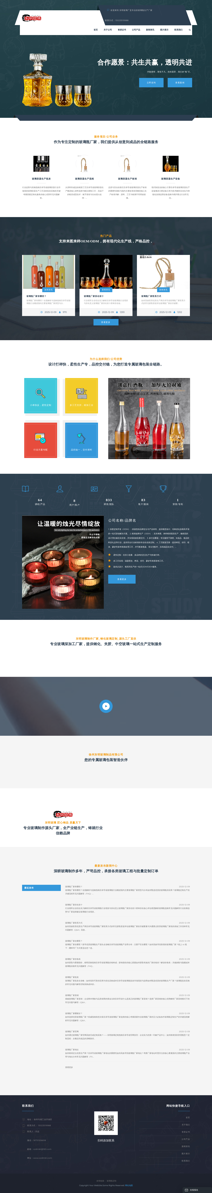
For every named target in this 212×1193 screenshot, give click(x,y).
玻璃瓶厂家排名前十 (94, 296)
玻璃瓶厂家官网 (72, 1031)
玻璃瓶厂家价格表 (73, 959)
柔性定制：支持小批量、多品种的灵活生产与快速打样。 (137, 555)
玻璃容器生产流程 (84, 178)
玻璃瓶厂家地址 (72, 1049)
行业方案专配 (41, 449)
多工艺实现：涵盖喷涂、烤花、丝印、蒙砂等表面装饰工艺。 (139, 561)
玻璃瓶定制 (111, 1181)
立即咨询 (151, 82)
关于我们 (186, 1124)
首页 (96, 29)
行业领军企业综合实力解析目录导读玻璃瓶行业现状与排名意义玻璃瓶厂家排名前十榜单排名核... (106, 301)
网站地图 (129, 1185)
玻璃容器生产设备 (170, 178)
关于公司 (108, 29)
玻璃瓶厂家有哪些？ (36, 296)
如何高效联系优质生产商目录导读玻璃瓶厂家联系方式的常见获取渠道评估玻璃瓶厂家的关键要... (163, 301)
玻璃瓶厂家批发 (72, 977)
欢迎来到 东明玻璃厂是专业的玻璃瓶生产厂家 (130, 10)
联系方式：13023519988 (117, 20)
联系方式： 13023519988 (39, 1125)
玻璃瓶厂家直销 (72, 995)
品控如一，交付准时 (81, 449)
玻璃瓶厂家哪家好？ (73, 1013)
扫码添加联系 (106, 1140)
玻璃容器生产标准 (127, 178)
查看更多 (105, 322)
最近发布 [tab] (29, 887)
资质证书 (122, 29)
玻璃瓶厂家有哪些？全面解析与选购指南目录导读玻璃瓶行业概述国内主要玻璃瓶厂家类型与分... (48, 301)
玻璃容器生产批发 (41, 178)
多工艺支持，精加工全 (81, 405)
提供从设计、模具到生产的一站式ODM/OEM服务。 (135, 567)
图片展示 (164, 29)
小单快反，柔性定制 (40, 405)
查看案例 (179, 82)
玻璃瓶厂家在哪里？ (73, 941)
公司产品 (136, 29)
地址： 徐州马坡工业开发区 (39, 1119)
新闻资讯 (150, 29)
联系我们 (178, 29)
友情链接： (101, 1181)
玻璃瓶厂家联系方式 (151, 296)
